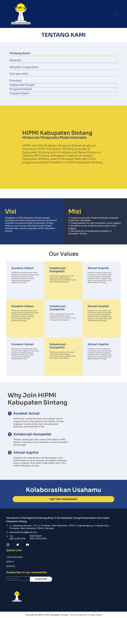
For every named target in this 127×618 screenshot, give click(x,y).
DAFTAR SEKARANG (63, 499)
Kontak (10, 566)
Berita (10, 561)
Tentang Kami (14, 557)
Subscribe (41, 579)
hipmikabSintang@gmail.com (23, 532)
